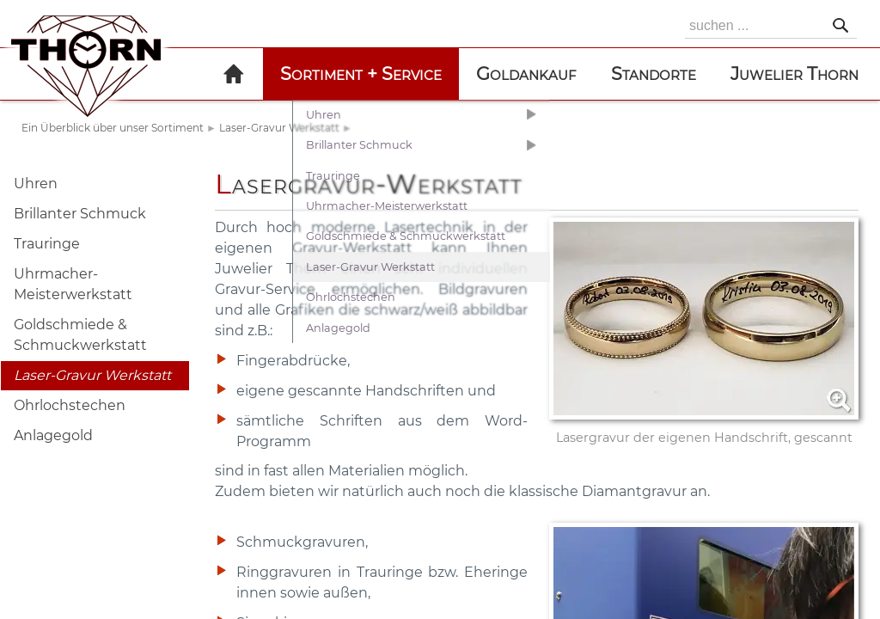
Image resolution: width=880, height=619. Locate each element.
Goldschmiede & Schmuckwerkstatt (80, 334)
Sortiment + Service (361, 73)
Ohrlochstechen (69, 405)
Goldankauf (526, 73)
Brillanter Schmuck (80, 213)
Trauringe (47, 244)
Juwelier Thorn (794, 73)
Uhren (36, 183)
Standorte (653, 73)
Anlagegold (53, 435)
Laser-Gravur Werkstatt (279, 127)
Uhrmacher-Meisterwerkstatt (73, 284)
